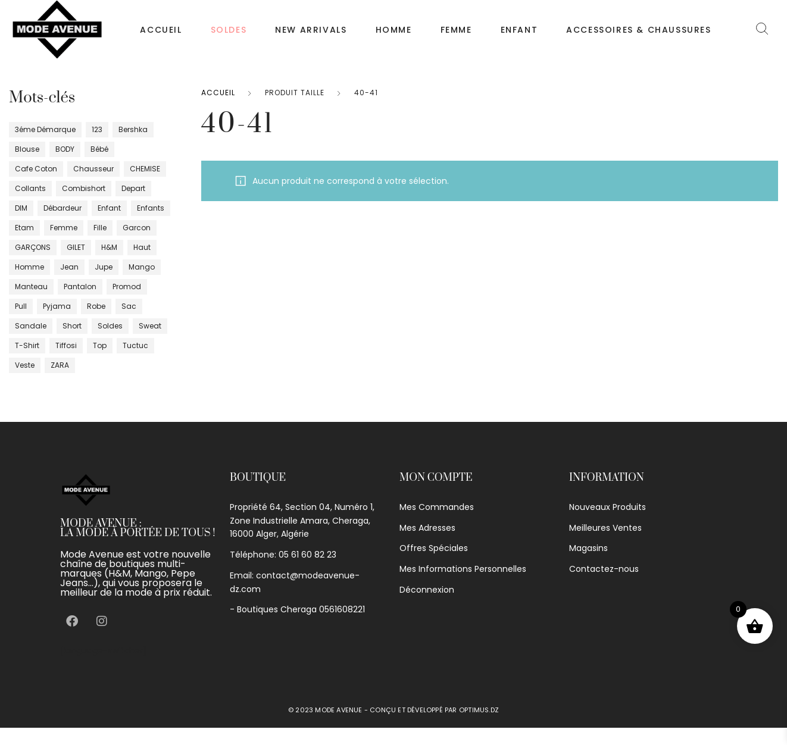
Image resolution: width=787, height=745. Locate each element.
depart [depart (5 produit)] (133, 188)
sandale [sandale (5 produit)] (30, 326)
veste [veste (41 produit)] (25, 365)
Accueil (161, 30)
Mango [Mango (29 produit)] (142, 267)
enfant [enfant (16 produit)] (109, 208)
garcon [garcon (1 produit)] (137, 228)
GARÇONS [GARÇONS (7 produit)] (33, 247)
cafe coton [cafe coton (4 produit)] (36, 169)
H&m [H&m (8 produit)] (109, 247)
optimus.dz (479, 710)
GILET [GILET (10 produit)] (76, 247)
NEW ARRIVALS (310, 30)
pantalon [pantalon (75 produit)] (80, 286)
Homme (394, 30)
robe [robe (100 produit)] (96, 306)
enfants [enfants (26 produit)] (150, 208)
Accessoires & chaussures (638, 30)
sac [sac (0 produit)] (128, 306)
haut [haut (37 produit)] (142, 247)
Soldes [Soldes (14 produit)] (110, 326)
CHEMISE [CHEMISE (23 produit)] (145, 169)
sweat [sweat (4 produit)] (150, 326)
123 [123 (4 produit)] (97, 129)
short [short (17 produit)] (72, 326)
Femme (456, 30)
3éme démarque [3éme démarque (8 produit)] (45, 129)
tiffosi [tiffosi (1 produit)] (66, 345)
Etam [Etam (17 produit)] (24, 228)
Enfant (519, 30)
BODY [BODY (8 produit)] (64, 149)
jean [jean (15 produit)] (69, 267)
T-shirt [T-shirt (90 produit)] (27, 345)
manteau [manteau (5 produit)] (31, 286)
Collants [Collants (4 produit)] (30, 188)
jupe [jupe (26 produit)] (104, 267)
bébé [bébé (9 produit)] (99, 149)
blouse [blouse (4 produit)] (27, 149)
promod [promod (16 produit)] (127, 286)
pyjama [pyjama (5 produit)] (57, 306)
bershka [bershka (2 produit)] (133, 129)
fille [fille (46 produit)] (100, 228)
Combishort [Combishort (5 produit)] (83, 188)
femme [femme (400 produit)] (63, 228)
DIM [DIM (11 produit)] (21, 208)
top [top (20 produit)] (100, 345)
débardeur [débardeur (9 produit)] (62, 208)
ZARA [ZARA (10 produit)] (60, 365)
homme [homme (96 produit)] (29, 267)
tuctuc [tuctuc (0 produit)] (135, 345)
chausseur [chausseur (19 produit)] (93, 169)
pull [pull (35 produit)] (21, 306)
